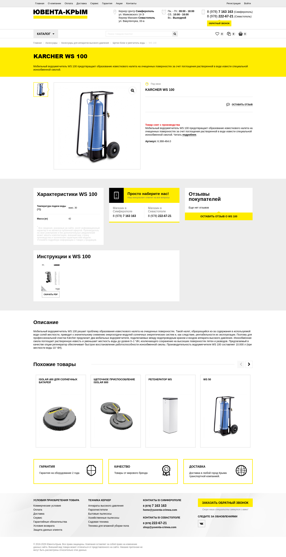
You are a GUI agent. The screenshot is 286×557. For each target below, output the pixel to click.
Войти (247, 3)
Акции (119, 3)
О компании (54, 3)
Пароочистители (98, 509)
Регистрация (233, 3)
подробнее (189, 134)
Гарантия (107, 3)
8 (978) (220, 12)
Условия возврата (44, 525)
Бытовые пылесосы (100, 513)
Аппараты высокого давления (106, 505)
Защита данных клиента (47, 529)
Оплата (69, 3)
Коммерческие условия (47, 505)
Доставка (81, 3)
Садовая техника (98, 521)
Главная (39, 3)
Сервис (94, 3)
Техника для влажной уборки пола (108, 525)
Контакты (131, 3)
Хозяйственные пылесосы (103, 517)
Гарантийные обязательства (50, 521)
